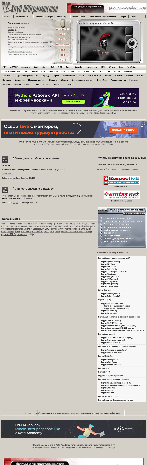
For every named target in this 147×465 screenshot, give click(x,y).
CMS (53, 67)
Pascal (35, 71)
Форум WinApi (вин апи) (111, 352)
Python (71, 71)
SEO (94, 71)
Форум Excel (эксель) (110, 360)
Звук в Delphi (12, 30)
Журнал (118, 76)
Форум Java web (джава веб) (113, 340)
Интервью (6, 80)
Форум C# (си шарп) (109, 313)
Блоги (133, 17)
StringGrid (86, 229)
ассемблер (10, 224)
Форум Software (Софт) (108, 396)
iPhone (112, 67)
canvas (10, 231)
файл (17, 231)
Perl (43, 71)
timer (3, 224)
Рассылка (134, 80)
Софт (37, 85)
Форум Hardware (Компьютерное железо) (115, 400)
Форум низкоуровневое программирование (117, 346)
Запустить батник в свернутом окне (20, 52)
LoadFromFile (39, 226)
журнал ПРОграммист (14, 234)
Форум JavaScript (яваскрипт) (114, 272)
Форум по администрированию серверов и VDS (121, 385)
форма (32, 231)
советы (46, 224)
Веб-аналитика (94, 76)
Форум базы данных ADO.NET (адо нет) (118, 328)
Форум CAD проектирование (110, 376)
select (18, 224)
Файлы (71, 85)
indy (86, 226)
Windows (128, 71)
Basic (36, 67)
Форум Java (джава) (106, 334)
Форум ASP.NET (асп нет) (112, 323)
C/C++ (61, 229)
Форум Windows (108, 388)
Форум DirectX (104, 372)
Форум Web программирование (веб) (114, 258)
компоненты (21, 226)
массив (64, 224)
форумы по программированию (115, 253)
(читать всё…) (8, 174)
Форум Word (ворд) (109, 362)
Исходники (19, 80)
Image (20, 229)
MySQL (84, 224)
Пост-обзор (102, 80)
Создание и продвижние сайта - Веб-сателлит (101, 413)
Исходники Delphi (23, 17)
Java (121, 67)
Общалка (64, 80)
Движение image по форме (17, 27)
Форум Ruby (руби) (109, 269)
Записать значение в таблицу (34, 188)
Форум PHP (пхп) (108, 264)
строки (91, 226)
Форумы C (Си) (104, 300)
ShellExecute (27, 224)
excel (57, 231)
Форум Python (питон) (110, 262)
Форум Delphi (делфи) (110, 296)
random (12, 226)
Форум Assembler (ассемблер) (114, 350)
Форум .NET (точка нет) (111, 321)
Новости (53, 80)
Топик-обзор (58, 85)
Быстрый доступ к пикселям (17, 39)
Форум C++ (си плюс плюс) (112, 303)
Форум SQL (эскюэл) (110, 277)
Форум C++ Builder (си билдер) (117, 306)
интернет (49, 231)
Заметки (129, 76)
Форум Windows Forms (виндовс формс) (118, 326)
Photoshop (53, 71)
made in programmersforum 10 (96, 23)
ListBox (48, 229)
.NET (4, 67)
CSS (60, 67)
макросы (35, 229)
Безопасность (69, 76)
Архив (56, 76)
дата (30, 226)
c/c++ (44, 67)
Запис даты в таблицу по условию (37, 158)
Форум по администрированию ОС (116, 383)
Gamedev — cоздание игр (86, 67)
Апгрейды (45, 76)
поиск (3, 231)
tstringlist (12, 229)
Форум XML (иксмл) (109, 284)
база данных (56, 226)
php (63, 71)
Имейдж (140, 76)
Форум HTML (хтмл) (109, 279)
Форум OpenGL (104, 368)
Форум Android (107, 393)
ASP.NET (14, 67)
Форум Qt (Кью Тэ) (109, 311)
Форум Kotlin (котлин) (110, 343)
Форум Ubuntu (107, 390)
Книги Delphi (62, 17)
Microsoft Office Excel (73, 231)
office (54, 229)
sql (101, 71)
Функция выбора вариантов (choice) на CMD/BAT (24, 34)
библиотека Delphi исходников (103, 17)
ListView (91, 224)
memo (68, 229)
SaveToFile (38, 224)
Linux (26, 71)
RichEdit (79, 226)
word (78, 224)
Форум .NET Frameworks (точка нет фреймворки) (119, 317)
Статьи (46, 85)
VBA (108, 71)
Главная (8, 17)
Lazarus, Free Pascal (11, 71)
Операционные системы (82, 80)
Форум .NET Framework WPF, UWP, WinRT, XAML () (122, 330)
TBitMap (72, 224)
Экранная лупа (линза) (15, 32)
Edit (42, 229)
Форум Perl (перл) (108, 267)
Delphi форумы (104, 290)
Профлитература (118, 80)
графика (76, 229)
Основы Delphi (78, 17)
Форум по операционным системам (113, 379)
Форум (124, 17)
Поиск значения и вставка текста (19, 37)
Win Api (117, 71)
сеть (65, 226)
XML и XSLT (7, 76)
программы (55, 224)
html (69, 226)
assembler (25, 67)
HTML (103, 67)
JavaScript (131, 67)
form (48, 226)
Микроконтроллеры (37, 80)
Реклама (6, 85)
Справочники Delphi (44, 17)
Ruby (86, 71)
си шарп (17, 85)
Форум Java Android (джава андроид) (117, 338)
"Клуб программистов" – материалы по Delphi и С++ (57, 413)
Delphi (68, 67)
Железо (108, 76)
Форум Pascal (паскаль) (111, 294)
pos (6, 226)
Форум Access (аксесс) (111, 365)
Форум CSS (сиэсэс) (109, 281)
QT (79, 71)
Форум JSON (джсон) (110, 286)
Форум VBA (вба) (105, 356)
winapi (88, 231)
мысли (27, 229)
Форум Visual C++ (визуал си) (116, 308)
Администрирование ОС (27, 76)
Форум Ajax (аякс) (108, 274)
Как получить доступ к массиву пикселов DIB (23, 54)
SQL (3, 226)
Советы (27, 85)
